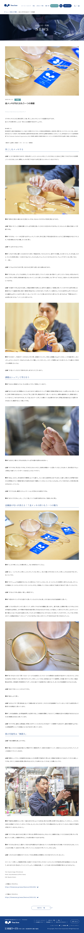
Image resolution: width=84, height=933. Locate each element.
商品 (59, 920)
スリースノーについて (40, 920)
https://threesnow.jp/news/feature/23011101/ (20, 897)
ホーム (5, 12)
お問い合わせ (67, 5)
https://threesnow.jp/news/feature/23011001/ (20, 887)
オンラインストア (54, 5)
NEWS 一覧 (41, 908)
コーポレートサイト (54, 925)
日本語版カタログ (39, 922)
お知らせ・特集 (13, 12)
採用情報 (64, 925)
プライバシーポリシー (74, 925)
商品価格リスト (49, 922)
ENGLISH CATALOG (61, 922)
